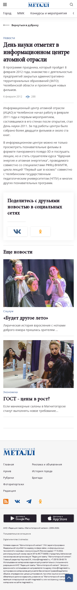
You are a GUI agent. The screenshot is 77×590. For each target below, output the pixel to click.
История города (42, 471)
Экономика (10, 392)
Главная (8, 464)
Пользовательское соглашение (17, 533)
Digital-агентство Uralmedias (15, 539)
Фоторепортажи (13, 484)
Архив (7, 471)
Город (7, 13)
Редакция (9, 491)
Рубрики (8, 477)
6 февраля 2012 (12, 96)
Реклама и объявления (47, 464)
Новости (9, 38)
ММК (20, 13)
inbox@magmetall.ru (41, 559)
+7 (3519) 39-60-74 (59, 559)
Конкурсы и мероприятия (49, 13)
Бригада (37, 477)
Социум (8, 311)
